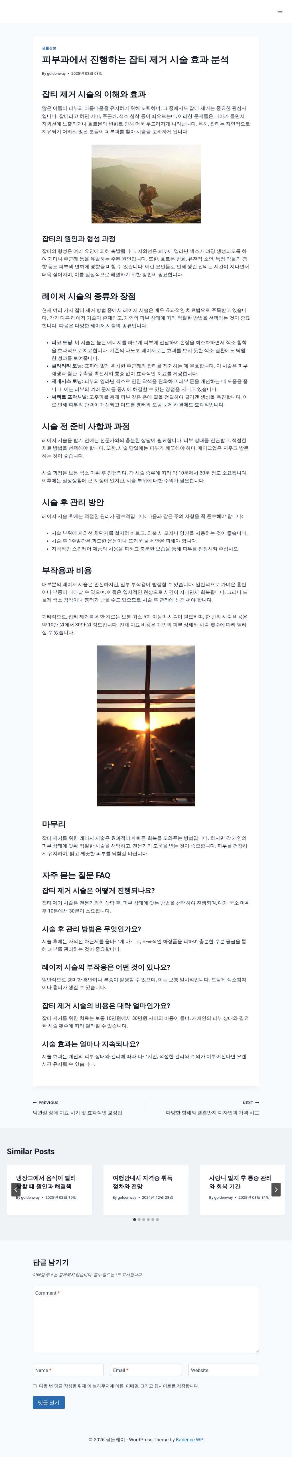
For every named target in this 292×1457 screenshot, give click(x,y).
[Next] (276, 1189)
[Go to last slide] (16, 1189)
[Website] (223, 1370)
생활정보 (49, 48)
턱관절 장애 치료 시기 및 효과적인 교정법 (87, 1107)
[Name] (68, 1370)
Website (199, 1370)
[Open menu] (280, 11)
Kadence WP (189, 1439)
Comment (47, 1293)
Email (121, 1370)
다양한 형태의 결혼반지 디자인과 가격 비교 (205, 1107)
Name (43, 1370)
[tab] (134, 1219)
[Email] (146, 1370)
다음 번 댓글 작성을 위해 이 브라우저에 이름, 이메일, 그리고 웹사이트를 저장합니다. (119, 1386)
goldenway (56, 73)
